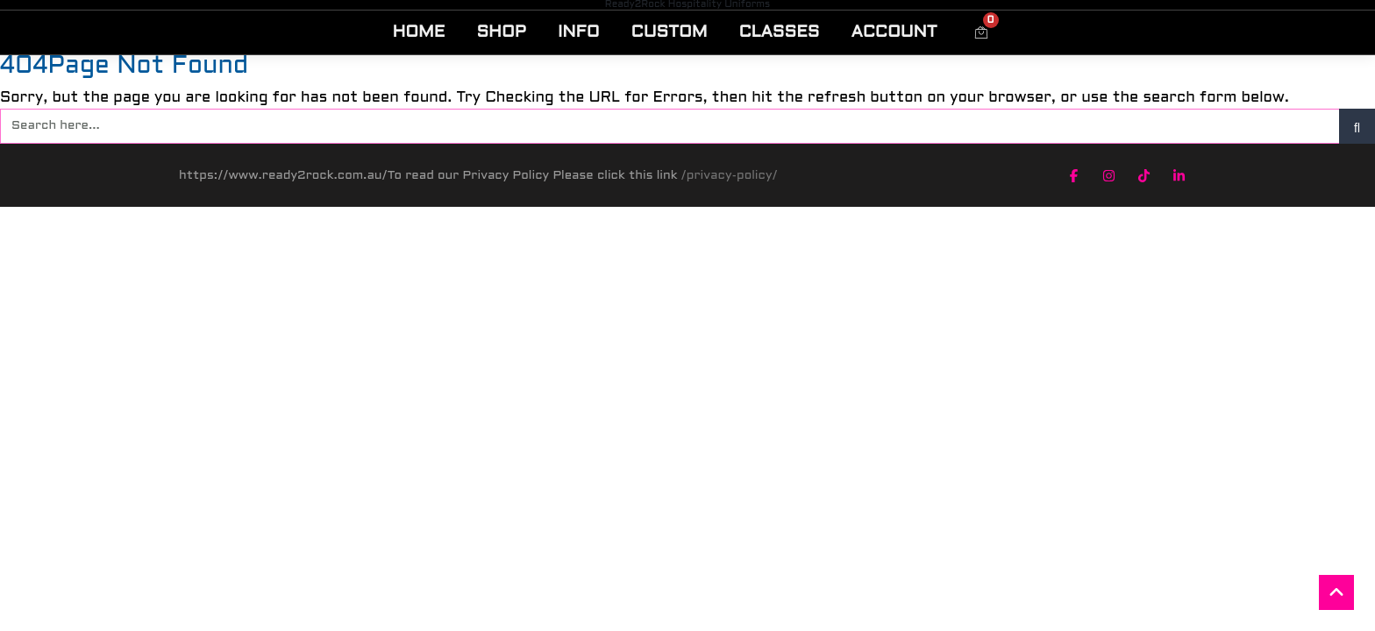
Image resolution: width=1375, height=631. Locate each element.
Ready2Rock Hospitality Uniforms (688, 4)
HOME (418, 32)
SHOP (501, 32)
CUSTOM (669, 32)
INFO (579, 32)
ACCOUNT (894, 32)
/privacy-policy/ (729, 175)
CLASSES (778, 32)
